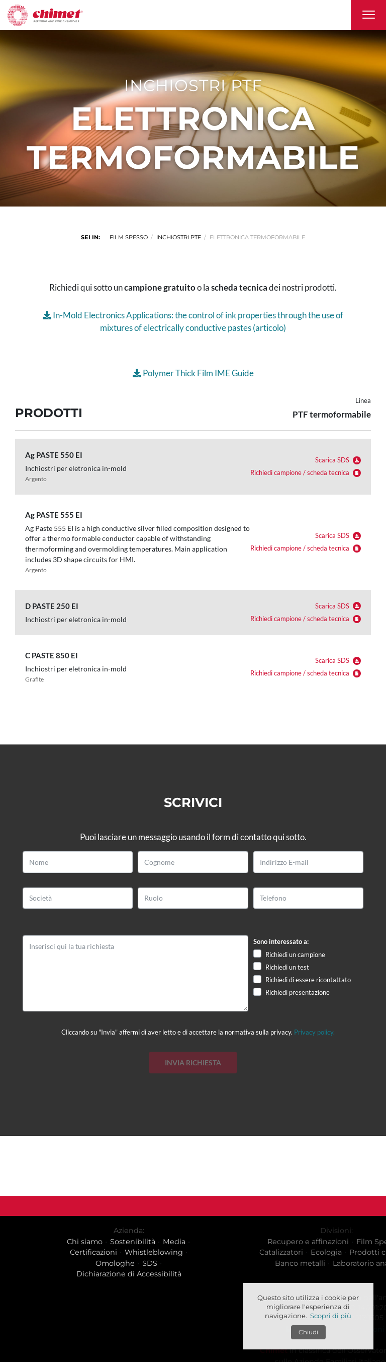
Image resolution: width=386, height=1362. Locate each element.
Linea (363, 400)
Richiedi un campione (295, 954)
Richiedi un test (287, 967)
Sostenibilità (175, 1241)
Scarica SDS (338, 460)
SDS (192, 1263)
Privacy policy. (314, 1032)
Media (217, 1241)
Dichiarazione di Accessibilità (171, 1273)
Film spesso (129, 237)
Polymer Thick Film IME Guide (193, 373)
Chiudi (308, 1332)
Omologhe (157, 1263)
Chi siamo (127, 1241)
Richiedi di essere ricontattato (308, 980)
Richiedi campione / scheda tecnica (305, 472)
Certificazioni (136, 1252)
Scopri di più (330, 1316)
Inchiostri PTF (178, 237)
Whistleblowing (196, 1252)
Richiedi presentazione (297, 992)
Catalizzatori (344, 1252)
